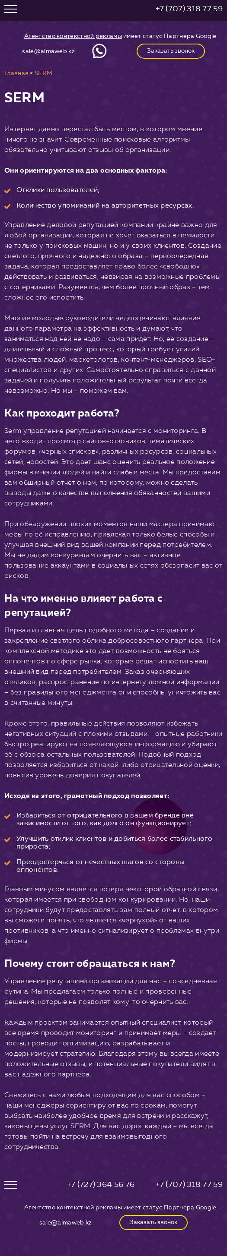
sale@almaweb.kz (48, 51)
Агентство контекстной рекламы (73, 36)
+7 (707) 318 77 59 (189, 8)
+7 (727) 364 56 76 (100, 1184)
